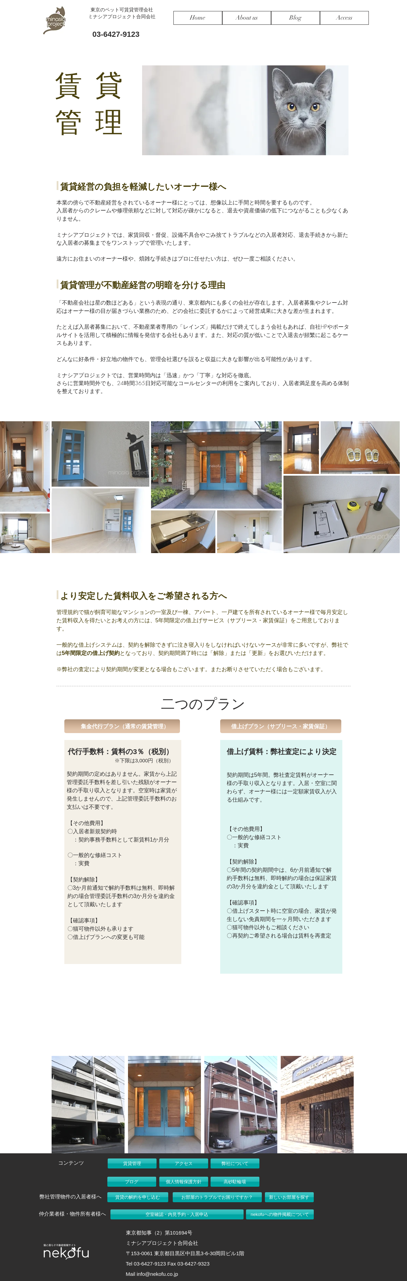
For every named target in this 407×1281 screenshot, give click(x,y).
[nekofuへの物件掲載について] (280, 1214)
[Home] (197, 18)
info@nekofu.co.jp (157, 1274)
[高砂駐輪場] (235, 1182)
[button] (122, 726)
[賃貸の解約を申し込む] (137, 1197)
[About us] (246, 18)
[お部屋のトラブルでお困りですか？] (217, 1197)
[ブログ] (131, 1182)
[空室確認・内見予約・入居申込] (177, 1214)
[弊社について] (235, 1163)
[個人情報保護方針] (183, 1182)
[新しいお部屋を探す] (289, 1197)
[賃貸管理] (132, 1163)
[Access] (344, 18)
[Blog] (295, 18)
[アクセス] (183, 1163)
